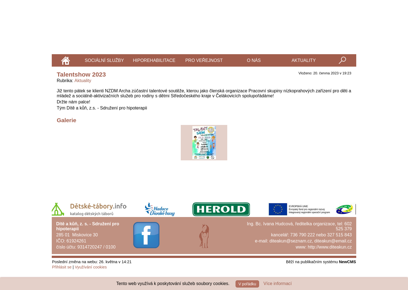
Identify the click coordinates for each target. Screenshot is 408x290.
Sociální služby (104, 60)
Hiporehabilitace (154, 60)
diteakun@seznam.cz (290, 241)
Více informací (278, 283)
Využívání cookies (91, 267)
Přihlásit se (61, 267)
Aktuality (303, 60)
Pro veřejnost (204, 60)
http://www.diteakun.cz (330, 247)
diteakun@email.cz (333, 241)
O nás (254, 60)
